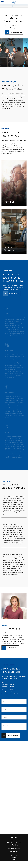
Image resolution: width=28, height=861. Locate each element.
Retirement (14, 854)
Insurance (14, 859)
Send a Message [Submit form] (13, 735)
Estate (14, 857)
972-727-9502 (15, 840)
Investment (14, 855)
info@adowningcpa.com (14, 848)
